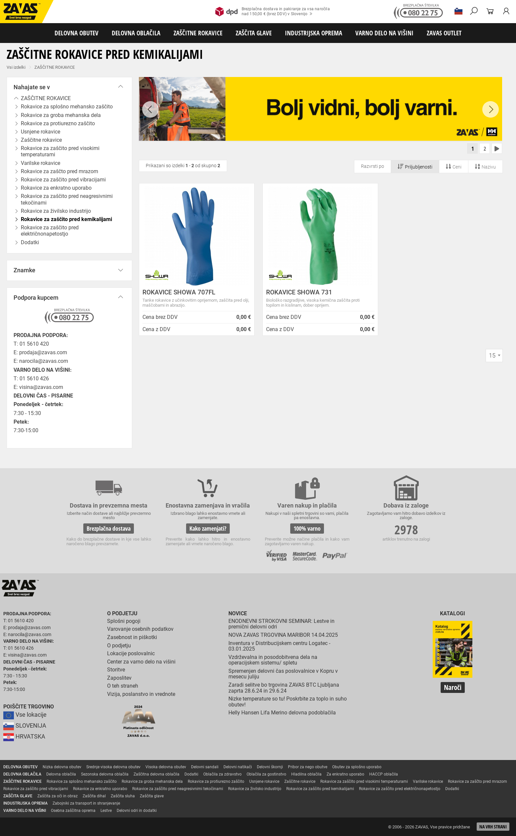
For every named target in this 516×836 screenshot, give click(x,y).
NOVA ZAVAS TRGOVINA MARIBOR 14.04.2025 (283, 635)
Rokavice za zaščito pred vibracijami (35, 788)
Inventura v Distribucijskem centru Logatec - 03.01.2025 (279, 646)
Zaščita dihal (94, 796)
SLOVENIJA (24, 725)
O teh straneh (122, 686)
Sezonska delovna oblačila (105, 774)
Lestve (106, 810)
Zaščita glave (152, 796)
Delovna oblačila (61, 774)
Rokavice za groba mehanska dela (152, 781)
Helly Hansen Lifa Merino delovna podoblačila (282, 712)
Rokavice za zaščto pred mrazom (477, 781)
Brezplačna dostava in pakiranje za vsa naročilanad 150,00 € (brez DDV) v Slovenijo (272, 12)
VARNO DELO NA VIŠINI (384, 32)
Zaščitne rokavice (299, 781)
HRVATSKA (24, 736)
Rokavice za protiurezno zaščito (216, 781)
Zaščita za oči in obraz (57, 796)
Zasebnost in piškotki (132, 637)
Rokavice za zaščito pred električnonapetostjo (50, 230)
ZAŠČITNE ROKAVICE (198, 32)
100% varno (307, 528)
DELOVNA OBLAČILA (136, 32)
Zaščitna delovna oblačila (156, 774)
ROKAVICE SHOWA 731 (299, 292)
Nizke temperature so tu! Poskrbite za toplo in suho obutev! (287, 702)
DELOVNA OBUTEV (77, 32)
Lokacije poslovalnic (131, 653)
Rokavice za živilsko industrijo (254, 788)
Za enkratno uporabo (345, 774)
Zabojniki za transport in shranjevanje (86, 803)
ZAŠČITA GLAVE (254, 32)
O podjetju (122, 613)
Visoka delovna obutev (165, 767)
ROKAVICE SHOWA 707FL (178, 292)
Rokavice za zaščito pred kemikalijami (320, 788)
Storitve (116, 669)
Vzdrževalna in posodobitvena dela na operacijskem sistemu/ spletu (272, 660)
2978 (406, 529)
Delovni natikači (237, 767)
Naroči (452, 687)
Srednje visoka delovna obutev (113, 767)
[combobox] (494, 355)
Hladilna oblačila (306, 774)
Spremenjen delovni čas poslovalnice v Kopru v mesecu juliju (283, 674)
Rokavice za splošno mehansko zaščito (82, 781)
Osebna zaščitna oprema (73, 810)
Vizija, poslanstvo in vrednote (141, 694)
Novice (237, 613)
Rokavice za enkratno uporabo (100, 788)
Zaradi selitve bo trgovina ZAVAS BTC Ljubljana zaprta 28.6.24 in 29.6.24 (283, 688)
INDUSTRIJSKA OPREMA (313, 32)
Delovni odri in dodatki (137, 810)
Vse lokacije (25, 714)
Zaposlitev (119, 678)
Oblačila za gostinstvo (266, 774)
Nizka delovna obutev (62, 767)
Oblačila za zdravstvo (222, 774)
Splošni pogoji (123, 621)
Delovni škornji (270, 767)
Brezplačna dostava (109, 528)
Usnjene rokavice (264, 781)
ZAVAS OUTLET (444, 32)
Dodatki (191, 774)
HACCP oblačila (383, 774)
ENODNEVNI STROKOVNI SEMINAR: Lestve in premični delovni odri (281, 624)
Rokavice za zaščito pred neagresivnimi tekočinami (67, 199)
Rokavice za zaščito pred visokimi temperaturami (60, 151)
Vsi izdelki (16, 67)
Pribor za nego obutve (307, 767)
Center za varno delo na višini (141, 662)
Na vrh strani (493, 826)
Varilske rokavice (428, 781)
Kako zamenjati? (207, 528)
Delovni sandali (204, 767)
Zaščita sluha (123, 796)
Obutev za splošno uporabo (356, 767)
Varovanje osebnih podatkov (140, 629)
